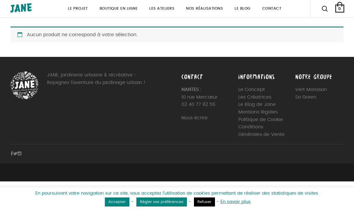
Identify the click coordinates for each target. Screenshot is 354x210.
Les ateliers (161, 8)
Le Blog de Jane (257, 104)
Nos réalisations (204, 8)
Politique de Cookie (260, 119)
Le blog (243, 8)
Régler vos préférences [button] (161, 202)
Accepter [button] (117, 202)
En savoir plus (236, 202)
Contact (272, 8)
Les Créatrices (254, 97)
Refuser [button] (204, 202)
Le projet (78, 8)
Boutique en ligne (119, 8)
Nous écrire (194, 118)
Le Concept (251, 89)
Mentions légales (258, 112)
